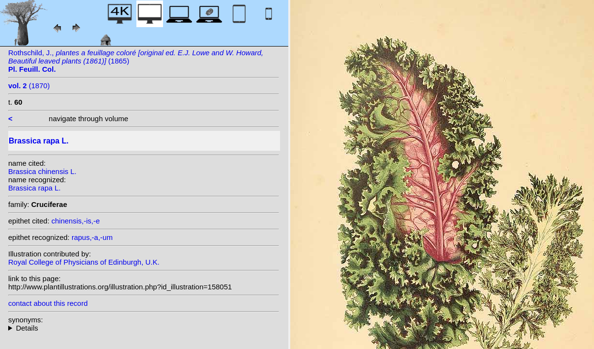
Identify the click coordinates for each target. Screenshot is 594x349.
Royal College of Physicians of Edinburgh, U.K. (84, 262)
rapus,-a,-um (92, 237)
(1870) (29, 85)
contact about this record (48, 303)
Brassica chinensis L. (42, 171)
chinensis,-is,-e (75, 221)
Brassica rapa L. (34, 188)
